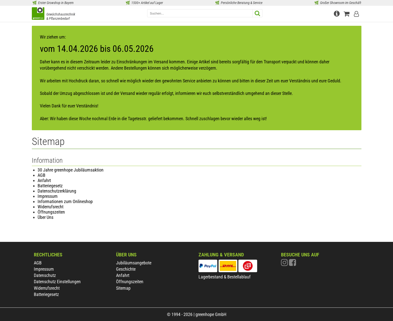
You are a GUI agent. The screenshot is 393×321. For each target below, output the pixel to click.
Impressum (48, 196)
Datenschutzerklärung (57, 191)
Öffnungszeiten (51, 212)
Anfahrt (44, 180)
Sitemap (123, 288)
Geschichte (126, 269)
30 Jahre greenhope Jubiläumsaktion (71, 170)
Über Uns (45, 217)
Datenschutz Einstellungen (57, 281)
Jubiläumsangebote (133, 262)
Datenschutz (45, 275)
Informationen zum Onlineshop (65, 201)
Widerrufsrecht (50, 206)
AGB (41, 175)
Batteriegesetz (50, 185)
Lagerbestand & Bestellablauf (225, 276)
